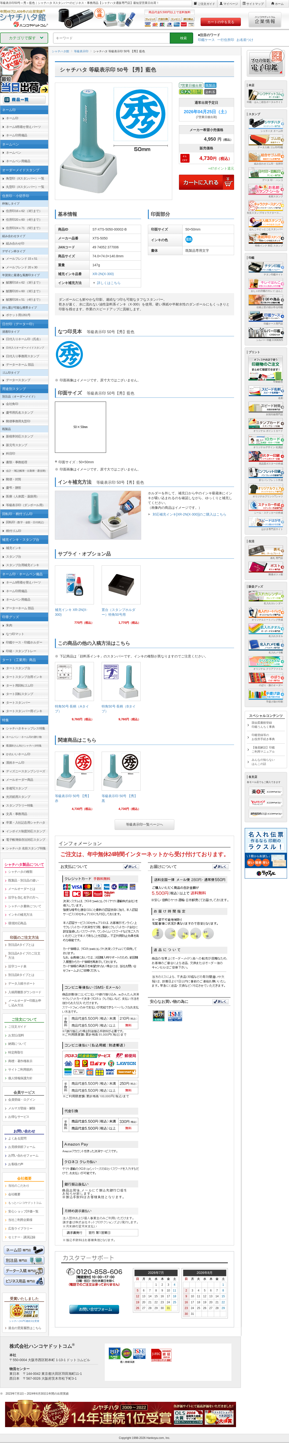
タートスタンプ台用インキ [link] (24, 677)
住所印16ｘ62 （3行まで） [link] (24, 211)
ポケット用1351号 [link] (18, 315)
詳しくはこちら (109, 283)
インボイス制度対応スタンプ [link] (25, 831)
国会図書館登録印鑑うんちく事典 (263, 724)
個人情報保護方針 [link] (20, 1078)
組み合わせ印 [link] (15, 243)
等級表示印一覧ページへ (144, 824)
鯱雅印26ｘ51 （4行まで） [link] (24, 299)
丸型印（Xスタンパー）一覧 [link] (25, 187)
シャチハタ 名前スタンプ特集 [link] (26, 848)
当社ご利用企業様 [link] (20, 1220)
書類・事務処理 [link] (16, 462)
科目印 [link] (10, 453)
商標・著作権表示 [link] (20, 1061)
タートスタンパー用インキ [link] (24, 711)
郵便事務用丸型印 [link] (18, 421)
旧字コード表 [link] (17, 966)
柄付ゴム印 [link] (13, 531)
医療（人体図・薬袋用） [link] (22, 496)
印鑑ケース (206, 40)
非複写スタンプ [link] (16, 788)
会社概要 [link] (14, 1194)
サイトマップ (255, 4)
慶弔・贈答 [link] (13, 488)
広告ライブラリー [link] (20, 1228)
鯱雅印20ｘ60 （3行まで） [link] (24, 291)
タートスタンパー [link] (18, 702)
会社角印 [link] (12, 404)
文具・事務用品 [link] (16, 814)
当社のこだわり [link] (18, 1185)
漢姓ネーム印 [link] (15, 762)
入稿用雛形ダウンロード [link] (24, 992)
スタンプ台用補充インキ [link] (22, 565)
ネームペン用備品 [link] (18, 161)
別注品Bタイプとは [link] (21, 975)
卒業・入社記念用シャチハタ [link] (25, 822)
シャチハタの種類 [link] (20, 872)
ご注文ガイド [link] (17, 1026)
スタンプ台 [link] (13, 556)
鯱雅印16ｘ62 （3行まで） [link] (24, 282)
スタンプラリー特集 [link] (19, 805)
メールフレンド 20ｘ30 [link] (21, 267)
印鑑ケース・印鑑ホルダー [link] (24, 642)
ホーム (279, 4)
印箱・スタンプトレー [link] (21, 651)
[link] (74, 596)
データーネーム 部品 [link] (20, 364)
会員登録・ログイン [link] (21, 1099)
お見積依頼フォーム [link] (21, 1147)
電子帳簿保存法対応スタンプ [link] (25, 839)
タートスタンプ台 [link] (18, 668)
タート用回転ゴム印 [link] (19, 685)
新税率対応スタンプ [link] (19, 436)
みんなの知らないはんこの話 (263, 762)
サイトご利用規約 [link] (20, 1069)
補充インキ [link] (13, 548)
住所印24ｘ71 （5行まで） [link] (24, 228)
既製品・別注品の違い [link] (23, 880)
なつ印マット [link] (15, 634)
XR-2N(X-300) (103, 274)
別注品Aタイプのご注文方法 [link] (24, 956)
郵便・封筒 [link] (13, 479)
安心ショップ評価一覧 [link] (23, 1211)
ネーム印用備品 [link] (16, 135)
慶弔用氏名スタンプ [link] (19, 412)
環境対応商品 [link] (17, 923)
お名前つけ (244, 40)
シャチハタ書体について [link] (24, 906)
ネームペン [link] (13, 152)
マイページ (230, 4)
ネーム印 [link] (12, 118)
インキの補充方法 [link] (20, 914)
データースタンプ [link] (18, 380)
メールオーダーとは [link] (21, 889)
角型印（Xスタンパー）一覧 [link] (25, 178)
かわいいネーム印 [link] (18, 754)
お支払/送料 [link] (16, 1035)
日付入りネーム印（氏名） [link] (24, 339)
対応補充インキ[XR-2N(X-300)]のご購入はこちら (189, 514)
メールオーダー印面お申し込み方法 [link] (24, 1003)
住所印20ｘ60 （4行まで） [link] (24, 219)
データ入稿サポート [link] (21, 983)
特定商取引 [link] (15, 1052)
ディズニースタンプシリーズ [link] (25, 771)
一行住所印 (225, 40)
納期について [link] (17, 1044)
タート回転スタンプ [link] (19, 694)
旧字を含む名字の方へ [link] (23, 897)
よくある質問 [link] (17, 1138)
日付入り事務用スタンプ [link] (22, 356)
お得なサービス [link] (18, 1117)
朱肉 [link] (9, 625)
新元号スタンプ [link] (16, 445)
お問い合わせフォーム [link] (23, 1155)
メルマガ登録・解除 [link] (21, 1108)
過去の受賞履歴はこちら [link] (24, 1328)
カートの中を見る (220, 22)
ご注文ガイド (206, 4)
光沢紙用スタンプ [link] (18, 797)
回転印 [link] (26, 522)
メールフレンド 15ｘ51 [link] (21, 258)
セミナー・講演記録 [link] (21, 1237)
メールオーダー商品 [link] (19, 779)
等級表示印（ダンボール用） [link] (25, 505)
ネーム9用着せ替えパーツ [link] (23, 127)
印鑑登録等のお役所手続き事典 (263, 737)
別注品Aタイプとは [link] (21, 945)
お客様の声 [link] (15, 1164)
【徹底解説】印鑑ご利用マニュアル (263, 749)
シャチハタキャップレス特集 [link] (25, 728)
